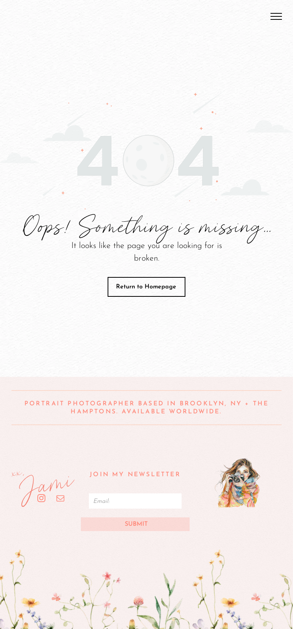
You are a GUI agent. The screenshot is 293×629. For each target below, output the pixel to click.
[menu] (276, 16)
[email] (60, 499)
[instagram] (41, 499)
